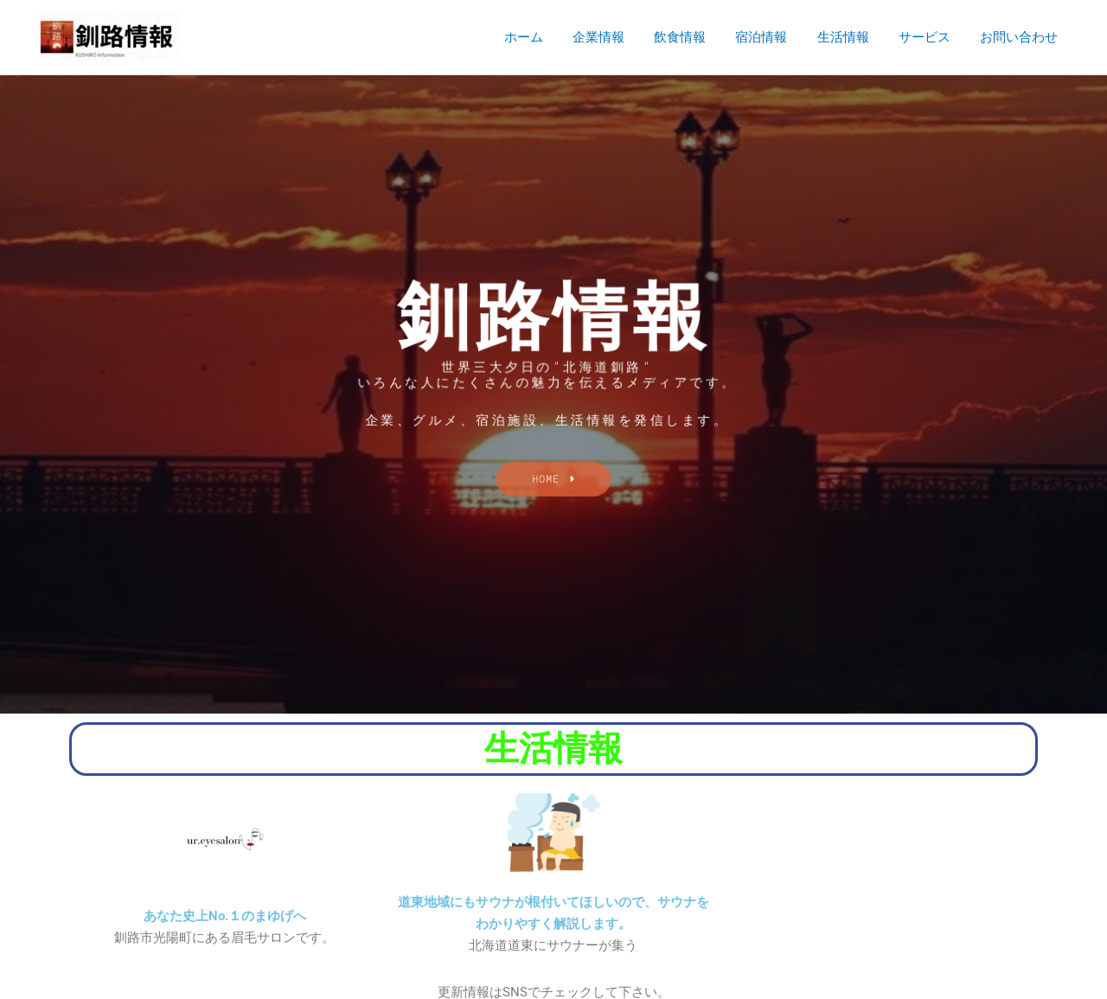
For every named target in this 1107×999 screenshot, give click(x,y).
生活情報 (852, 37)
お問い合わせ (1020, 37)
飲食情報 (696, 37)
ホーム (547, 37)
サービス (930, 37)
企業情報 (618, 37)
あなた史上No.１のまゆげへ (225, 916)
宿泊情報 (774, 37)
